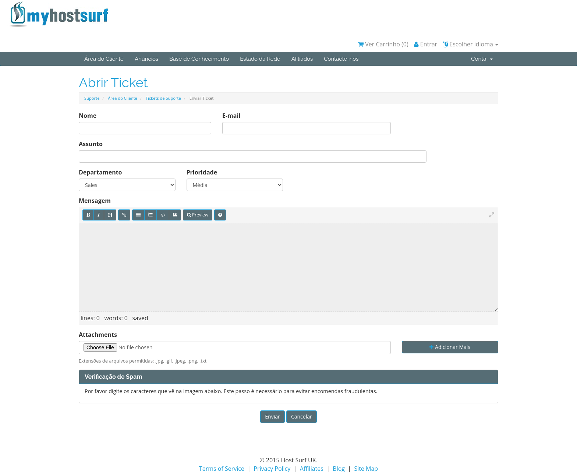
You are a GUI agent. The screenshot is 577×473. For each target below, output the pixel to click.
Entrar (426, 44)
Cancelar (301, 416)
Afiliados (302, 59)
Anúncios (146, 59)
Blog (339, 469)
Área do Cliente (104, 59)
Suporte (91, 98)
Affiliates (311, 469)
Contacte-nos (341, 59)
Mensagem (95, 201)
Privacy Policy (272, 469)
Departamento (100, 172)
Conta (482, 59)
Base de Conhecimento (199, 59)
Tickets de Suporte (163, 98)
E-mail (231, 116)
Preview (197, 215)
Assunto (91, 144)
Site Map (366, 469)
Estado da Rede (260, 59)
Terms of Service (221, 469)
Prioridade (202, 172)
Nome (87, 116)
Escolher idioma (470, 44)
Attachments (98, 335)
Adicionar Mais (449, 346)
